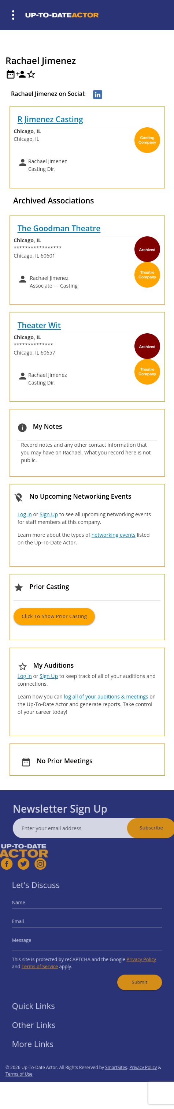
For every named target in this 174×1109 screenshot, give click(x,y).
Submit (130, 974)
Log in (25, 514)
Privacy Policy (132, 955)
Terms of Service (48, 961)
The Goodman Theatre (59, 228)
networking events (114, 534)
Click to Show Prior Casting (54, 616)
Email (30, 923)
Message (33, 939)
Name (30, 908)
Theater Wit (39, 325)
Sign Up (49, 514)
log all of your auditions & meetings (106, 696)
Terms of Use (19, 1088)
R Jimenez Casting (50, 119)
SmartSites (116, 1082)
